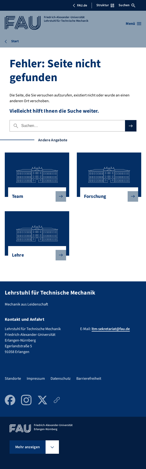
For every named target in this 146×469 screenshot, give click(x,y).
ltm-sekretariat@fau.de (111, 329)
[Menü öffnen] (133, 23)
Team (35, 196)
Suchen (127, 5)
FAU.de (80, 5)
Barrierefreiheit (88, 378)
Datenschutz (61, 378)
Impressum (36, 378)
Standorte (13, 378)
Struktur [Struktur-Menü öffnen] (105, 5)
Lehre (35, 255)
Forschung (107, 196)
